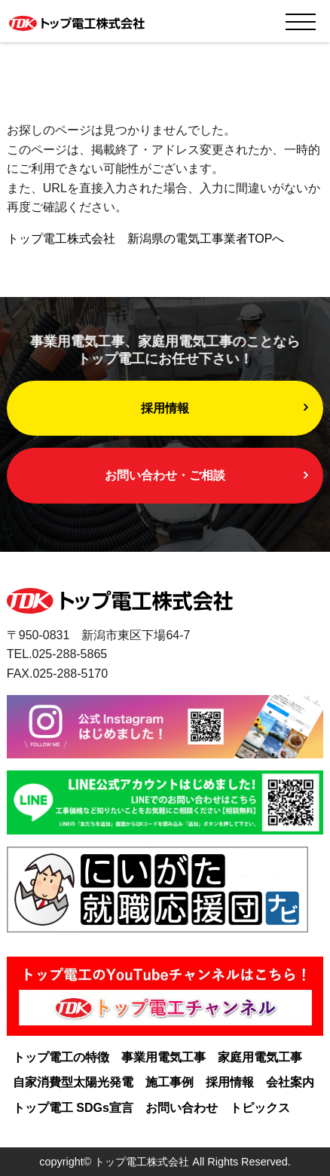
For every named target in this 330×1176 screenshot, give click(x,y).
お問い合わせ (181, 1107)
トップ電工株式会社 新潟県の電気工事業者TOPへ (146, 238)
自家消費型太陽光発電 (73, 1082)
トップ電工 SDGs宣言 (73, 1107)
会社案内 (290, 1082)
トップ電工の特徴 (61, 1057)
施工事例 (169, 1082)
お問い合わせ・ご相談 (165, 475)
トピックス (260, 1107)
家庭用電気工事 (260, 1057)
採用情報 (165, 408)
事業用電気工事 (163, 1057)
